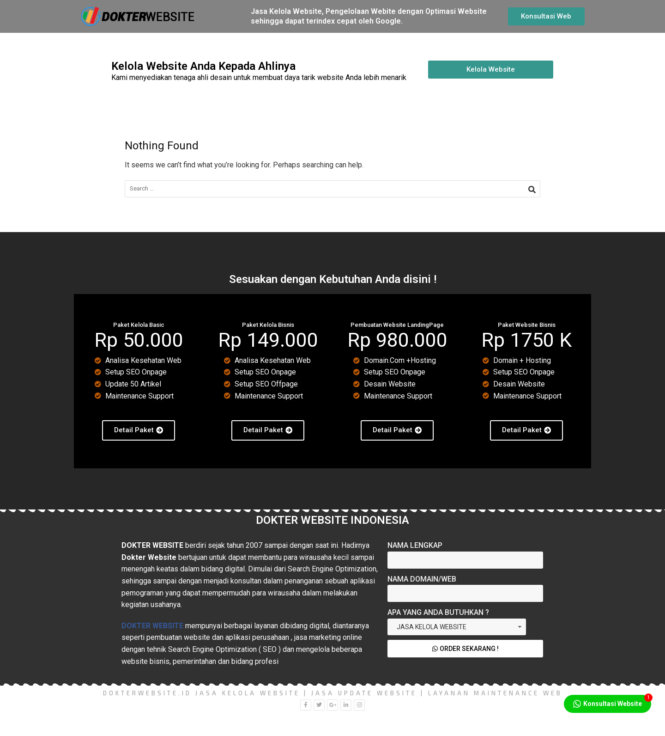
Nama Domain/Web (421, 579)
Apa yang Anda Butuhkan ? (438, 612)
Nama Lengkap (414, 545)
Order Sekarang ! (465, 648)
